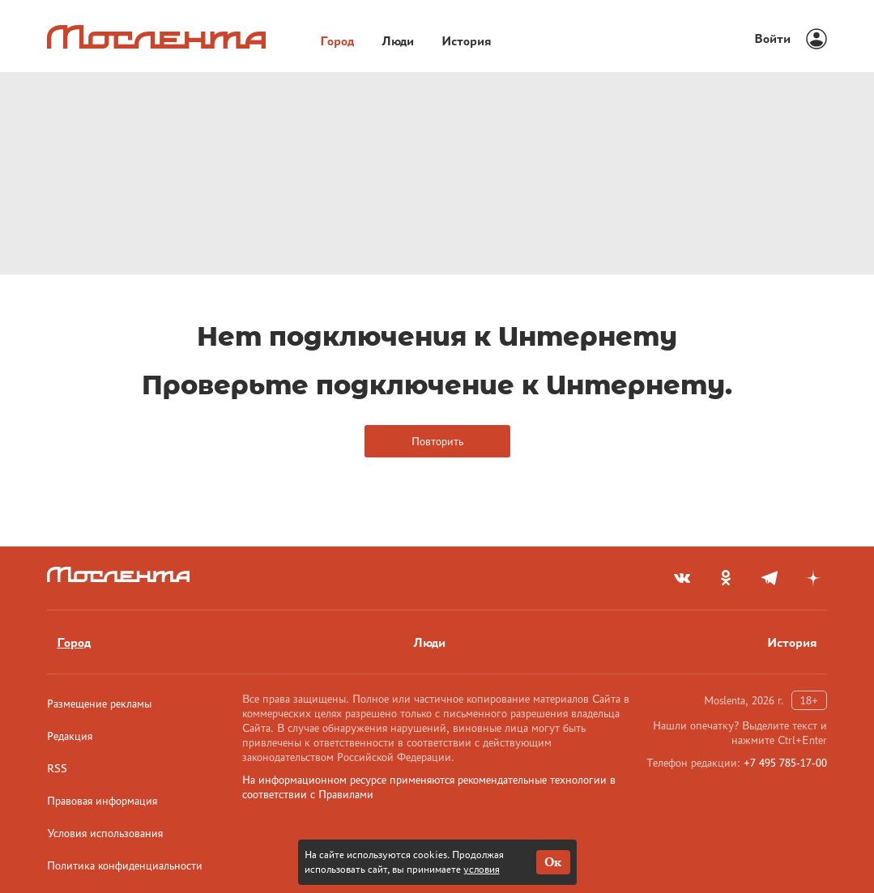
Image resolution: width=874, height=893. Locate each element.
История (466, 41)
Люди (398, 41)
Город (337, 41)
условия (481, 869)
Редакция (69, 735)
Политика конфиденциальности (125, 865)
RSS (57, 768)
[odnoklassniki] (726, 578)
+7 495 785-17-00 (785, 762)
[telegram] (769, 578)
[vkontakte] (682, 578)
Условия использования (105, 833)
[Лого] (156, 37)
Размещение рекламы (99, 703)
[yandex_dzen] (813, 578)
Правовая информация (102, 800)
